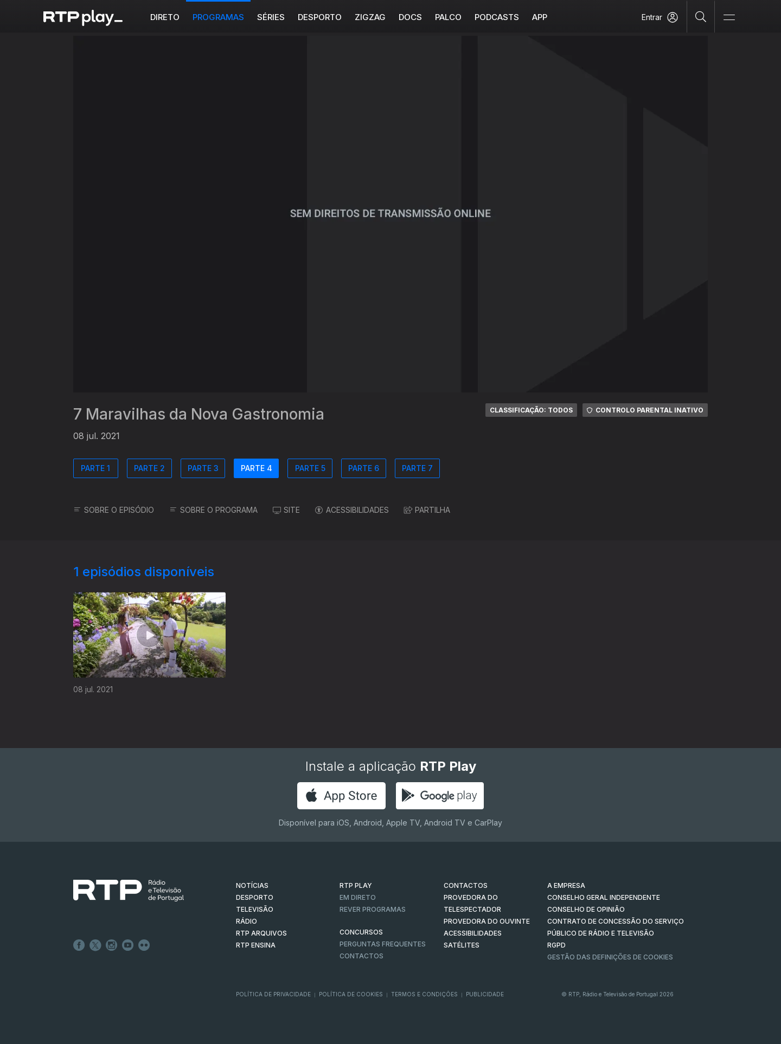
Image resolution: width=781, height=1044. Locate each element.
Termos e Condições (424, 994)
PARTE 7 (417, 468)
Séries (271, 17)
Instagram (112, 945)
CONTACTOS (466, 885)
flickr (144, 945)
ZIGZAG (370, 17)
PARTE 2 (149, 468)
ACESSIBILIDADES (352, 509)
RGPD (556, 945)
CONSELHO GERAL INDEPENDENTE (603, 897)
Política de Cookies (351, 994)
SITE (286, 509)
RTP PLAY (356, 885)
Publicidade (485, 994)
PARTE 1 (95, 468)
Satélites (461, 945)
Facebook (79, 945)
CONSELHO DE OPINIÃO (586, 909)
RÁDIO (246, 921)
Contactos (361, 956)
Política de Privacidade (273, 994)
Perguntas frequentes (383, 944)
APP (539, 17)
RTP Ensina (256, 945)
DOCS (410, 17)
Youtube (128, 945)
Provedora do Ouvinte (487, 921)
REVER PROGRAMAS (373, 909)
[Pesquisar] (701, 16)
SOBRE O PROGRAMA (213, 509)
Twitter (95, 945)
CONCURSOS (361, 932)
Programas (218, 17)
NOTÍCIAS (252, 885)
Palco (448, 17)
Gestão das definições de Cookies (610, 957)
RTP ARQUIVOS (261, 933)
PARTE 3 (203, 468)
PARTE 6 (363, 468)
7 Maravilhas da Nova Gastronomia (198, 414)
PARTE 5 (310, 468)
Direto (165, 17)
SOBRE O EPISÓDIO (113, 509)
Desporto (320, 17)
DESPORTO (254, 897)
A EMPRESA (566, 885)
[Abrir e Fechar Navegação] (729, 17)
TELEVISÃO (254, 909)
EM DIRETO (358, 897)
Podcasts (497, 17)
